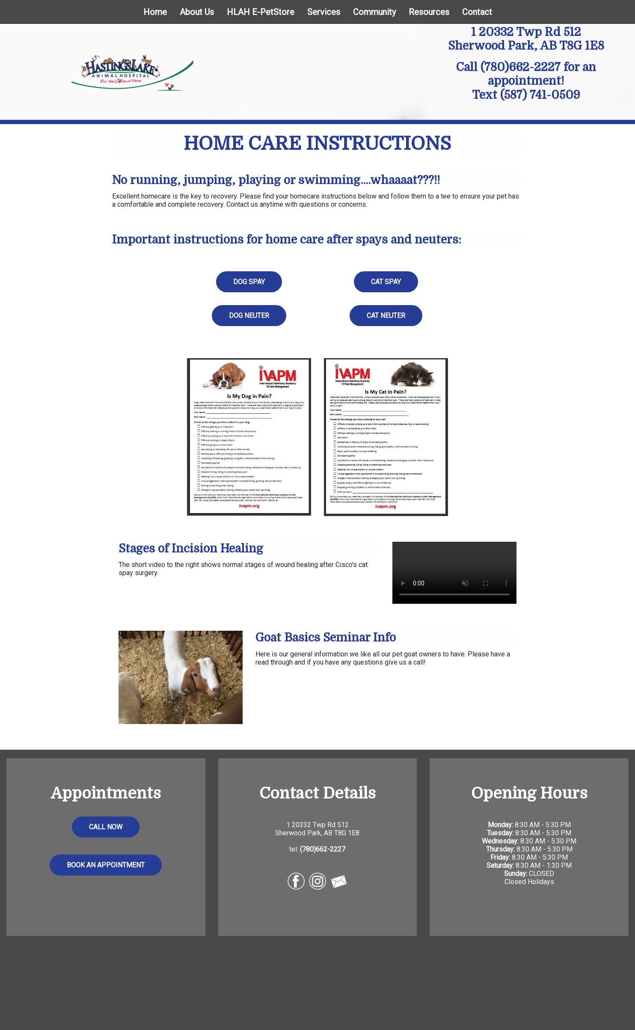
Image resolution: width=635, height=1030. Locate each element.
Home (155, 12)
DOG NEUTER (249, 316)
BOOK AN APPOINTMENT (106, 865)
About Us (197, 12)
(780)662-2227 (521, 67)
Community (374, 12)
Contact (477, 12)
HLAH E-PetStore (260, 12)
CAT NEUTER (386, 316)
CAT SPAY (386, 282)
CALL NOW (105, 827)
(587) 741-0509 (540, 95)
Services (323, 12)
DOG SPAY (249, 282)
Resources (429, 12)
